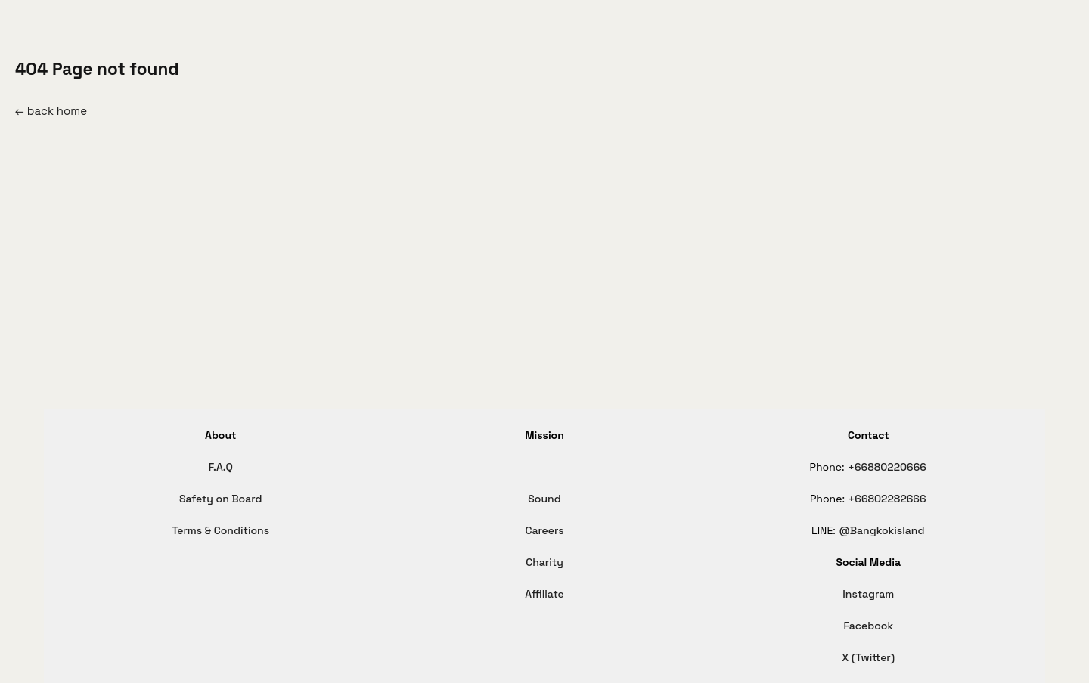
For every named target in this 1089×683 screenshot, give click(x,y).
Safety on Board (220, 498)
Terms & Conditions (220, 530)
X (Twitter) (868, 657)
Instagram (868, 594)
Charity (544, 562)
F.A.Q (221, 467)
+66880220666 (887, 467)
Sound (544, 498)
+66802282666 (887, 498)
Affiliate (544, 594)
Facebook (868, 625)
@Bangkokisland (881, 530)
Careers (544, 530)
